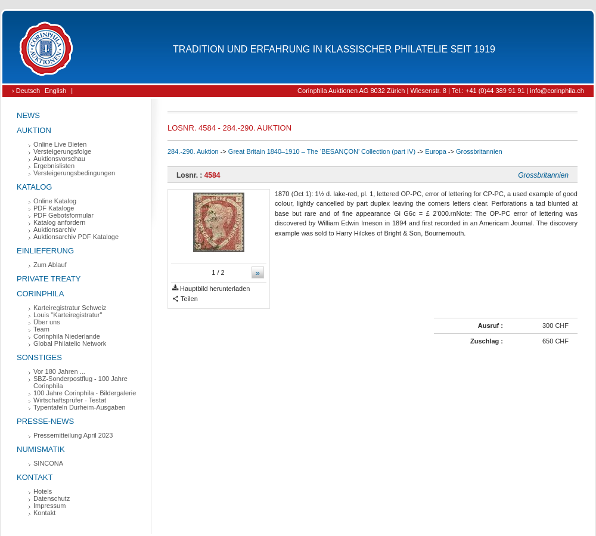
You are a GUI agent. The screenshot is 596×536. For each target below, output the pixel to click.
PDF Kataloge (53, 208)
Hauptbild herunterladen (211, 289)
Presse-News (45, 421)
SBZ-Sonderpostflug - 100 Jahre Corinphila (80, 382)
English (55, 90)
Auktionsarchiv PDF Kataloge (76, 236)
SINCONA (48, 463)
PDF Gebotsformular (63, 215)
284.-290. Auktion (193, 151)
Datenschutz (51, 498)
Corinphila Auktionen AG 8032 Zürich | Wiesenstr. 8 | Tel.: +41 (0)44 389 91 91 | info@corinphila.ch (440, 90)
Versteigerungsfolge (62, 151)
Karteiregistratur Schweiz (69, 307)
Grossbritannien (479, 151)
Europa (435, 151)
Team (41, 329)
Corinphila (40, 293)
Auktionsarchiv (54, 229)
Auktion (34, 130)
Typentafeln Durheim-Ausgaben (79, 407)
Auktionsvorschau (59, 158)
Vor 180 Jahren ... (59, 371)
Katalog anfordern (59, 222)
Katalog (34, 186)
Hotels (42, 491)
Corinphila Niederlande (66, 336)
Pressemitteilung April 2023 (73, 435)
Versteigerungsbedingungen (74, 172)
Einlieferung (45, 250)
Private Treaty (48, 278)
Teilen (185, 299)
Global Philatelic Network (69, 343)
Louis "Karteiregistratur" (67, 314)
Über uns (46, 322)
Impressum (49, 505)
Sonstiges (39, 357)
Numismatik (41, 449)
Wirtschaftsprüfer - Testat (69, 400)
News (28, 115)
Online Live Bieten (59, 144)
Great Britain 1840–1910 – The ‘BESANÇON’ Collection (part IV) (321, 151)
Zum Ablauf (50, 264)
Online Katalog (54, 201)
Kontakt (34, 477)
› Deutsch (26, 90)
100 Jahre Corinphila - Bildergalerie (84, 392)
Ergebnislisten (53, 165)
